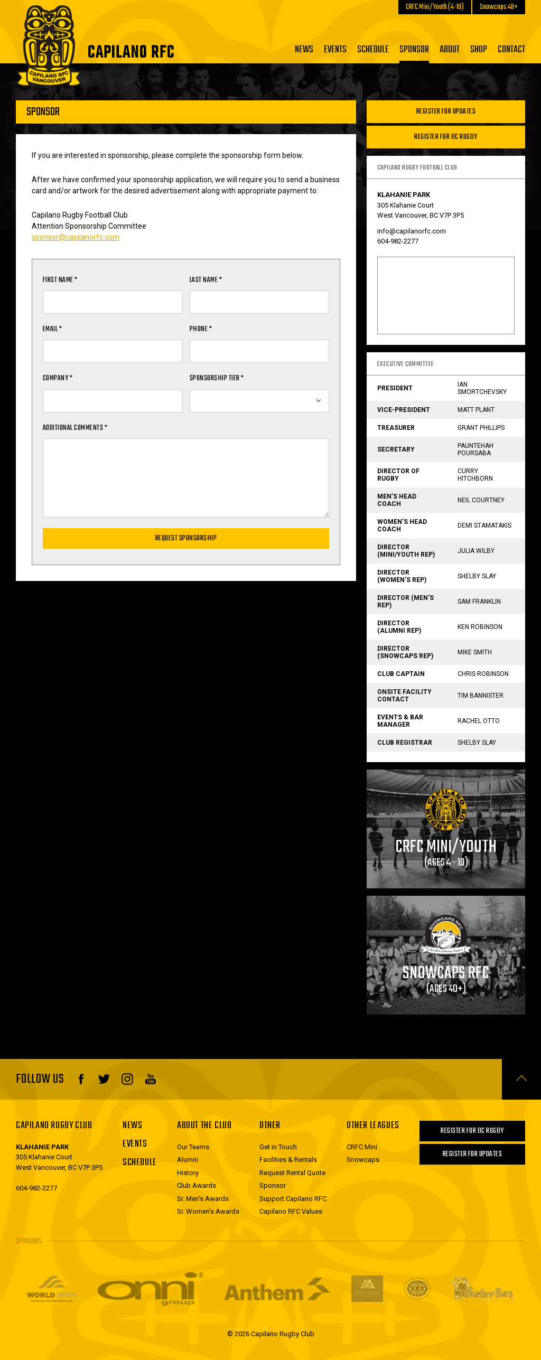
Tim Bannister (480, 695)
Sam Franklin (479, 601)
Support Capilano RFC (293, 1199)
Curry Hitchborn (475, 474)
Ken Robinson (480, 627)
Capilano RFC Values (290, 1211)
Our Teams (193, 1147)
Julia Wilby (476, 551)
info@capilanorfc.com (411, 231)
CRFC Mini (362, 1147)
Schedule (373, 50)
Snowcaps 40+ (499, 7)
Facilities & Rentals (288, 1160)
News (304, 50)
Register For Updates (446, 112)
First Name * (60, 280)
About (450, 50)
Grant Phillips (481, 428)
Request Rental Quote (292, 1173)
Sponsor (414, 50)
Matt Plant (476, 410)
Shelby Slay (477, 576)
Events (335, 50)
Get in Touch (278, 1147)
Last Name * (206, 280)
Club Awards (196, 1185)
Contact (511, 50)
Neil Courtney (481, 500)
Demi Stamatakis (484, 525)
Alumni (187, 1160)
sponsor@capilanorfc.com (75, 237)
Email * (52, 329)
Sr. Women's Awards (208, 1211)
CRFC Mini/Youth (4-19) (435, 7)
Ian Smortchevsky (482, 388)
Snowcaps (363, 1160)
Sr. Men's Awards (203, 1199)
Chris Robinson (483, 674)
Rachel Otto (479, 721)
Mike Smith (475, 652)
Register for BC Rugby (445, 137)
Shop (478, 50)
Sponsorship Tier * (217, 378)
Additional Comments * (75, 428)
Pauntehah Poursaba (475, 449)
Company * (57, 378)
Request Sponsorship (186, 538)
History (188, 1173)
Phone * (201, 329)
